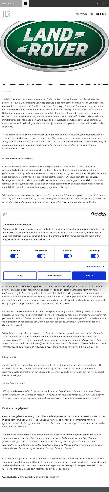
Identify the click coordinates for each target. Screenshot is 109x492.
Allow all (89, 275)
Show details (93, 266)
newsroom (91, 14)
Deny (20, 275)
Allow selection (54, 275)
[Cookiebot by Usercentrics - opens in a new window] (93, 214)
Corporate (8, 3)
